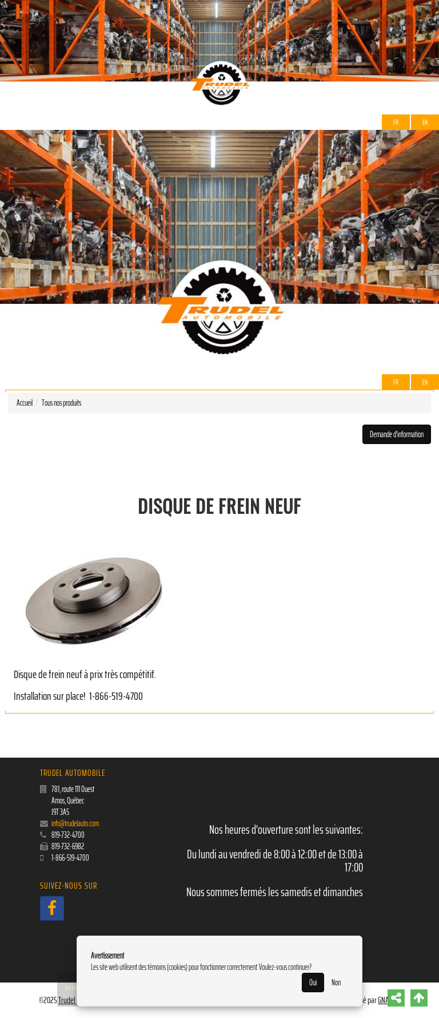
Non (336, 982)
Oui (313, 982)
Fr (395, 122)
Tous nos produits (61, 403)
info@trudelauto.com (75, 823)
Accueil (25, 403)
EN (425, 122)
